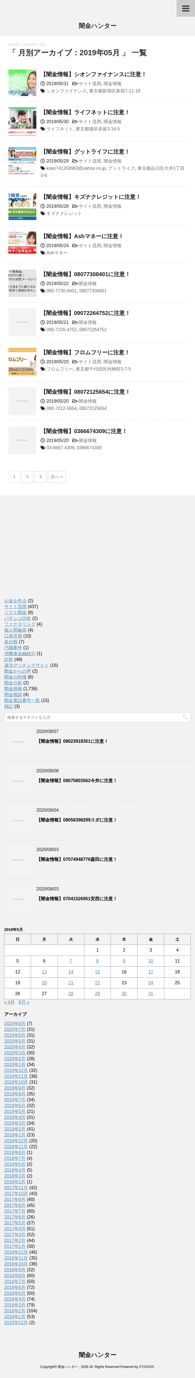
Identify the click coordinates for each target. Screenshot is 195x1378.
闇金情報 (113, 83)
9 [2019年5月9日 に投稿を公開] (124, 961)
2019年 (29, 44)
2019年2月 (15, 1129)
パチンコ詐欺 (17, 618)
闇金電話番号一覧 (22, 700)
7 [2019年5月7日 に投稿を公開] (71, 961)
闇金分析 (13, 682)
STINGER (146, 1367)
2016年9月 (15, 1269)
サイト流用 (90, 83)
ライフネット (59, 128)
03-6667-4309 (60, 447)
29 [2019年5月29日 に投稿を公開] (97, 993)
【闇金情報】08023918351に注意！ (72, 741)
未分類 (11, 641)
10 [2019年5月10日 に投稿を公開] (150, 961)
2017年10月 (16, 1193)
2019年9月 (15, 1088)
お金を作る (15, 600)
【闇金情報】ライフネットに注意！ (85, 112)
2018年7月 (15, 1158)
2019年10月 (16, 1082)
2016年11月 (16, 1258)
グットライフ (121, 168)
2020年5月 (15, 1041)
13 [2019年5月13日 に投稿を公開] (44, 971)
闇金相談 (13, 694)
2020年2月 (15, 1058)
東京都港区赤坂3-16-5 (98, 128)
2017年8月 (15, 1205)
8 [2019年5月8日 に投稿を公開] (97, 961)
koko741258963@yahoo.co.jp (76, 168)
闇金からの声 (17, 671)
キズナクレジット (64, 213)
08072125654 (93, 408)
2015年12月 (16, 1322)
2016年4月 (15, 1299)
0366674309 (89, 447)
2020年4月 (15, 1047)
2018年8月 (15, 1152)
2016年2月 (15, 1310)
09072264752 (93, 329)
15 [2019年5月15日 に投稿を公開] (97, 971)
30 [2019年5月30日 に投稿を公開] (124, 993)
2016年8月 (15, 1275)
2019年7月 (15, 1099)
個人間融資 (15, 630)
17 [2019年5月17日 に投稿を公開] (150, 971)
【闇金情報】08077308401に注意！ (85, 274)
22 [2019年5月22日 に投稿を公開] (97, 982)
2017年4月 (15, 1228)
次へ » (57, 476)
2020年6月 (15, 1035)
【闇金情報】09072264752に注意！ (85, 313)
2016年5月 (15, 1293)
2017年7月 (15, 1211)
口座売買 (13, 636)
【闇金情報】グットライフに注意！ (85, 152)
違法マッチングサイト (26, 665)
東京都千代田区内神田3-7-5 (103, 369)
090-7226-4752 (61, 329)
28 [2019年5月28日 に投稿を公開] (70, 993)
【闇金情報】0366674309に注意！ (84, 431)
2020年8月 (15, 1023)
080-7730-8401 (61, 290)
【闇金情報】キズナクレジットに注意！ (91, 197)
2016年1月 (15, 1316)
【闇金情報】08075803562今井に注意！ (76, 780)
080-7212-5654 (61, 408)
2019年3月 (15, 1123)
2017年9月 (15, 1199)
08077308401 (93, 290)
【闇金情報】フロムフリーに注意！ (85, 352)
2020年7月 (15, 1029)
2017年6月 (15, 1217)
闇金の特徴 (15, 677)
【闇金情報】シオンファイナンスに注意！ (94, 74)
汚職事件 (13, 647)
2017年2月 (15, 1240)
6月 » (24, 1002)
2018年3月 (15, 1176)
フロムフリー (59, 369)
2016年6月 (15, 1287)
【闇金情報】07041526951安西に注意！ (76, 898)
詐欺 (8, 659)
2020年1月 (15, 1064)
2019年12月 (16, 1070)
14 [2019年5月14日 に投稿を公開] (70, 971)
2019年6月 (15, 1105)
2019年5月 (15, 1111)
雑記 (8, 706)
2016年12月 (16, 1252)
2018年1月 (15, 1181)
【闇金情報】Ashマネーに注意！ (82, 236)
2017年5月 (15, 1223)
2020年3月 (15, 1052)
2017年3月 (15, 1234)
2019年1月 (15, 1135)
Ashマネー (57, 252)
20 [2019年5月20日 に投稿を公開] (44, 982)
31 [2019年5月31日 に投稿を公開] (150, 993)
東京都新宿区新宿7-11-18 (114, 91)
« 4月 (9, 1002)
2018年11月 (16, 1146)
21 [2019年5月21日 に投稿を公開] (70, 982)
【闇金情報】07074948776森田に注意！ (76, 859)
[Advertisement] (46, 552)
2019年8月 (15, 1094)
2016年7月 (15, 1281)
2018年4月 (15, 1170)
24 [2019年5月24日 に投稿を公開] (150, 982)
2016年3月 (15, 1305)
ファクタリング (19, 624)
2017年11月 (16, 1187)
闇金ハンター (97, 26)
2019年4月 (15, 1117)
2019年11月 (16, 1076)
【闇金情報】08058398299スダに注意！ (76, 820)
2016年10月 (16, 1264)
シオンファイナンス (66, 91)
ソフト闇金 (15, 612)
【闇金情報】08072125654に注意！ (85, 392)
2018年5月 (15, 1164)
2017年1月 (15, 1246)
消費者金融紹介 (19, 653)
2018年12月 (16, 1140)
